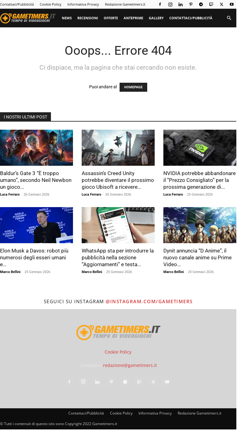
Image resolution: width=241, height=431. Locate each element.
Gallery (156, 18)
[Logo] (29, 18)
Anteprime (133, 18)
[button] (228, 18)
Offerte (111, 18)
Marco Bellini (10, 272)
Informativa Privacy (83, 4)
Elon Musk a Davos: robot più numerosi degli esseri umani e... (34, 257)
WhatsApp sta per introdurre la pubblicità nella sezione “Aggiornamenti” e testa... (118, 257)
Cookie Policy (50, 4)
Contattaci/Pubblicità (17, 4)
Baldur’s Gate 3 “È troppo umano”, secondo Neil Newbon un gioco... (35, 180)
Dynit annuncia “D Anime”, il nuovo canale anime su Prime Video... (197, 257)
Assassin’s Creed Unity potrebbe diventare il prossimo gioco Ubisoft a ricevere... (118, 180)
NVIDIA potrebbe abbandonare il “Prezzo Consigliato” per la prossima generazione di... (199, 180)
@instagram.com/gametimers (149, 301)
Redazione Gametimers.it (125, 4)
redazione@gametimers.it (130, 365)
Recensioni (87, 18)
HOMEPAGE (133, 87)
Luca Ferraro (10, 194)
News (67, 18)
